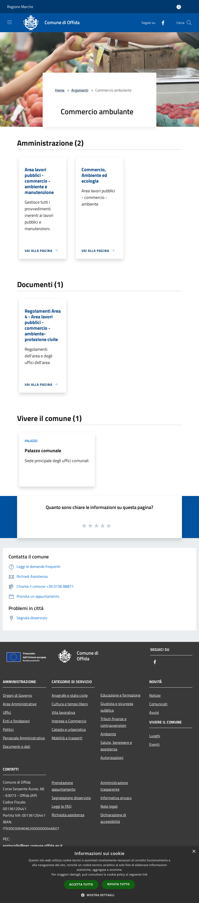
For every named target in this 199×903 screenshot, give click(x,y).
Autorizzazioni (111, 757)
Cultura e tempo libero (70, 704)
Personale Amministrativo (24, 738)
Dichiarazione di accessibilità (113, 818)
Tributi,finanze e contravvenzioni (113, 722)
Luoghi (154, 736)
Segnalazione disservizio (71, 798)
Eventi (154, 744)
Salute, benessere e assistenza (116, 746)
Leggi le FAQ (62, 806)
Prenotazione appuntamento (63, 786)
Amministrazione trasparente (114, 786)
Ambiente (108, 734)
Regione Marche (20, 6)
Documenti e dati (16, 746)
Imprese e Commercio (69, 721)
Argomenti (79, 90)
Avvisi (154, 712)
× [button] (193, 851)
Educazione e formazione (120, 695)
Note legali (109, 806)
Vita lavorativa (63, 712)
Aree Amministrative (19, 704)
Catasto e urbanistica (69, 729)
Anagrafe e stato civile (70, 695)
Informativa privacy (116, 798)
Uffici (7, 712)
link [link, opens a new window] (145, 874)
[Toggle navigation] (9, 22)
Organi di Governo (17, 695)
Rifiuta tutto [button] (118, 884)
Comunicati (158, 704)
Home (59, 90)
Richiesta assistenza (68, 815)
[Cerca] (189, 23)
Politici (8, 729)
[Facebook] (161, 22)
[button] (99, 895)
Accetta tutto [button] (81, 884)
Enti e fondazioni (16, 721)
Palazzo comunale (43, 450)
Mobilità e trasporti (67, 738)
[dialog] (99, 874)
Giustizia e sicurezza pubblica (116, 707)
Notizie (155, 695)
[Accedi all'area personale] (178, 6)
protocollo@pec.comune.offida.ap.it (33, 845)
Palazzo (31, 440)
